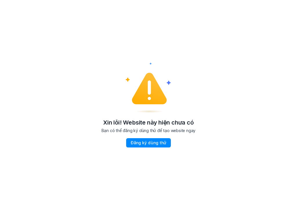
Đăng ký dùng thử (148, 142)
